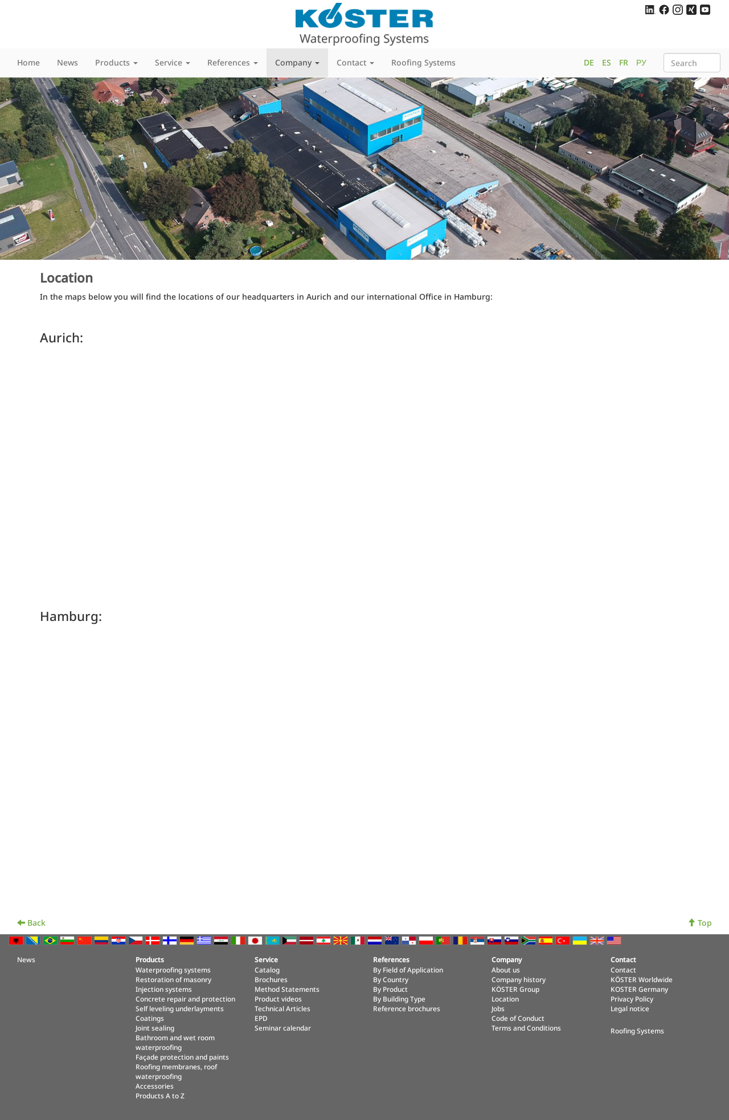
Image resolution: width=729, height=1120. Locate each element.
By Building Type (399, 998)
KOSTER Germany (639, 989)
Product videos (278, 998)
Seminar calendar (283, 1027)
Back (31, 922)
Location (505, 998)
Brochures (271, 979)
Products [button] (116, 62)
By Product (390, 989)
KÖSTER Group (515, 989)
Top (699, 922)
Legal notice (630, 1008)
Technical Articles (282, 1008)
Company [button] (297, 62)
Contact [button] (355, 62)
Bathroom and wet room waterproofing (175, 1042)
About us (506, 969)
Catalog (267, 969)
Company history (519, 979)
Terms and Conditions (526, 1027)
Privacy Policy (632, 998)
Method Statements (287, 989)
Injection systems (164, 989)
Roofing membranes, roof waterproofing (176, 1071)
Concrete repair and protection (185, 998)
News (67, 62)
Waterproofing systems (173, 969)
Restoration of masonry (173, 979)
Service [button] (172, 62)
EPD (261, 1018)
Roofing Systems (423, 62)
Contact (623, 969)
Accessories (155, 1085)
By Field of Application (408, 969)
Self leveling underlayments (180, 1008)
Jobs (498, 1008)
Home (28, 62)
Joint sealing (155, 1027)
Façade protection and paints (182, 1056)
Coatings (150, 1018)
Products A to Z (160, 1095)
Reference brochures (406, 1008)
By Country (390, 979)
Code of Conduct (518, 1018)
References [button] (232, 62)
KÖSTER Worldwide (642, 979)
